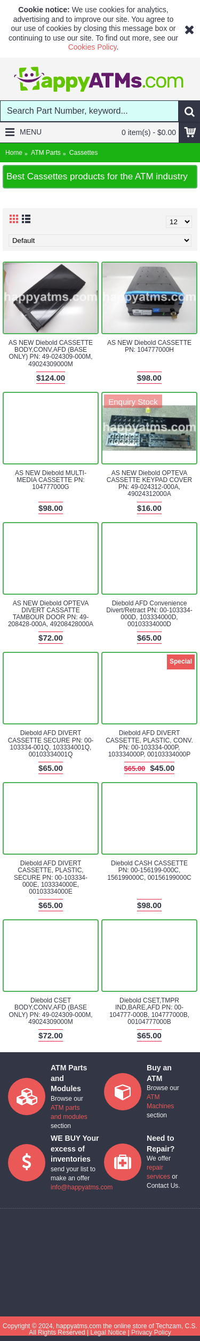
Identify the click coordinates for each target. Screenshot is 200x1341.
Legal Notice (108, 1332)
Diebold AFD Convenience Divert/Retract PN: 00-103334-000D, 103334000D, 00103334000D (149, 613)
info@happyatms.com (82, 1187)
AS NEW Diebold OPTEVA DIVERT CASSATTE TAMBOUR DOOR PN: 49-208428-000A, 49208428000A (50, 613)
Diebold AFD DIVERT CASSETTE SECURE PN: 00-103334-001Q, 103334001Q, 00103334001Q (51, 743)
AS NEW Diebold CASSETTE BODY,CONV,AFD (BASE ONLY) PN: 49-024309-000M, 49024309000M (51, 353)
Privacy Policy (151, 1332)
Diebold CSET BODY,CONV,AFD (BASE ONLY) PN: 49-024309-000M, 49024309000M (50, 1011)
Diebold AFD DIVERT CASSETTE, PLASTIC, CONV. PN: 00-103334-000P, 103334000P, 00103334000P (149, 743)
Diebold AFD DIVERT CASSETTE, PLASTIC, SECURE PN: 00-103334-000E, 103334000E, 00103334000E (50, 877)
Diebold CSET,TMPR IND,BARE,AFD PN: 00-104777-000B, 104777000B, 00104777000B (149, 1011)
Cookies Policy (92, 47)
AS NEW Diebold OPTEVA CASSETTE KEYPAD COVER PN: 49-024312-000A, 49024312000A (149, 483)
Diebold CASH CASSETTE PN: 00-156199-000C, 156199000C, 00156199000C (149, 870)
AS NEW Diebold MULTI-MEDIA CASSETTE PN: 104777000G (50, 480)
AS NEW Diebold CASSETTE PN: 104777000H (149, 346)
